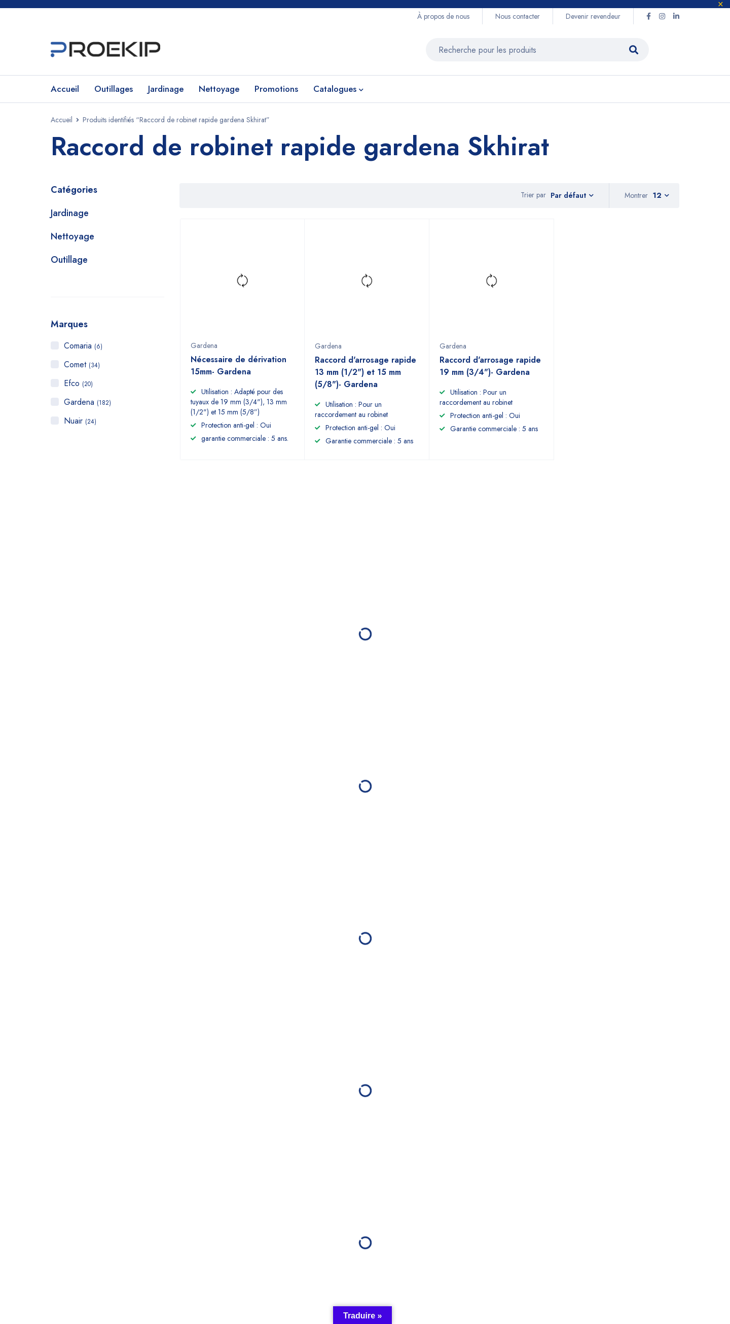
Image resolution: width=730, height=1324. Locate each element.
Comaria (83, 346)
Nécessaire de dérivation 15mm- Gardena (238, 370)
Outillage (69, 259)
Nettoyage (72, 236)
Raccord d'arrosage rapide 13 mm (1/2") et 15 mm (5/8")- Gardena (365, 377)
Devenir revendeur (593, 16)
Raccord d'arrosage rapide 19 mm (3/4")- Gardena (490, 371)
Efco (78, 383)
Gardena (87, 402)
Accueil (61, 120)
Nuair (80, 421)
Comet (82, 364)
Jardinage (70, 213)
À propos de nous (443, 16)
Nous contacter (517, 16)
